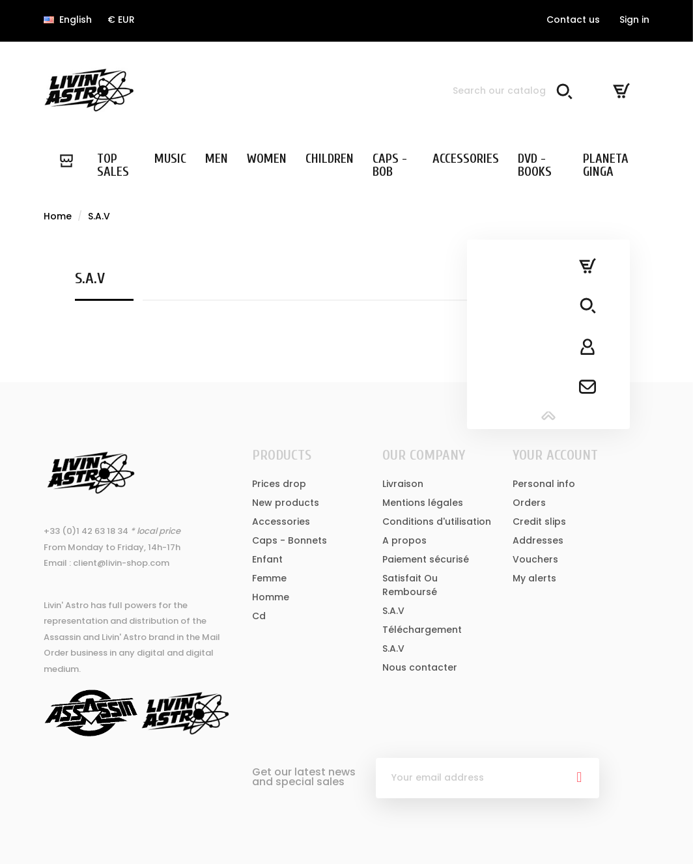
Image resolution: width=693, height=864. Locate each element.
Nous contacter (419, 667)
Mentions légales (422, 502)
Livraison (402, 483)
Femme (269, 578)
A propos (404, 540)
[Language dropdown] (68, 20)
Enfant (267, 559)
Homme (270, 597)
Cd (259, 615)
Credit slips (539, 521)
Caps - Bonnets (289, 540)
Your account (555, 455)
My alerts (534, 578)
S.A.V (393, 610)
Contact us (573, 19)
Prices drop (279, 483)
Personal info (544, 483)
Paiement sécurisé (425, 559)
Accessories (281, 521)
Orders (529, 502)
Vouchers (535, 559)
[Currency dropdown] (121, 20)
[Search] (510, 90)
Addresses (538, 540)
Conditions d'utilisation (436, 521)
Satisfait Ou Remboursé (410, 585)
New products (285, 502)
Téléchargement (422, 629)
